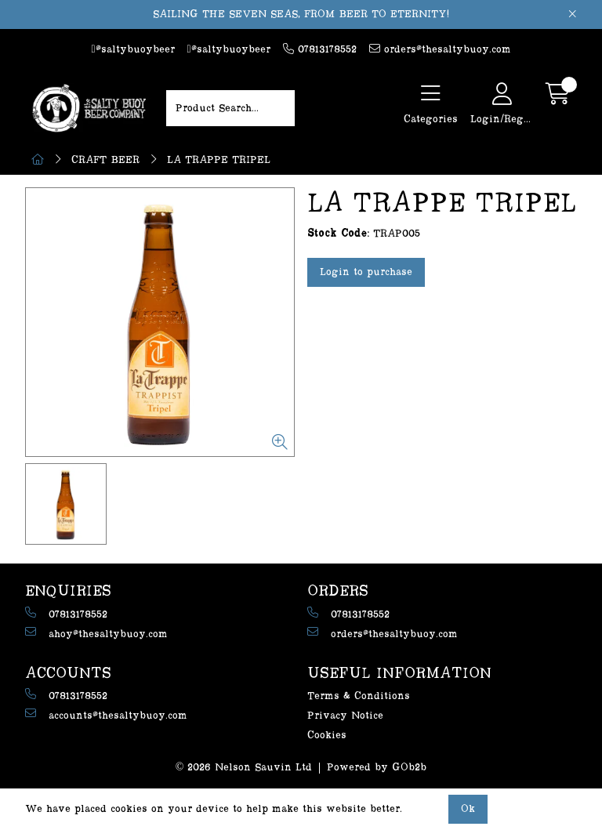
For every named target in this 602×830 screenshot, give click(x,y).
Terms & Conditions (358, 695)
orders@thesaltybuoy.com (440, 49)
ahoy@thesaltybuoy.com (96, 633)
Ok (468, 808)
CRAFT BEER (105, 159)
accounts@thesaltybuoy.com (106, 714)
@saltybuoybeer (132, 49)
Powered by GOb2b (376, 767)
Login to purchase (366, 271)
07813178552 (320, 49)
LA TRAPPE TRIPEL (218, 159)
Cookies (326, 735)
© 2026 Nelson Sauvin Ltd (244, 767)
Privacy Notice (345, 715)
